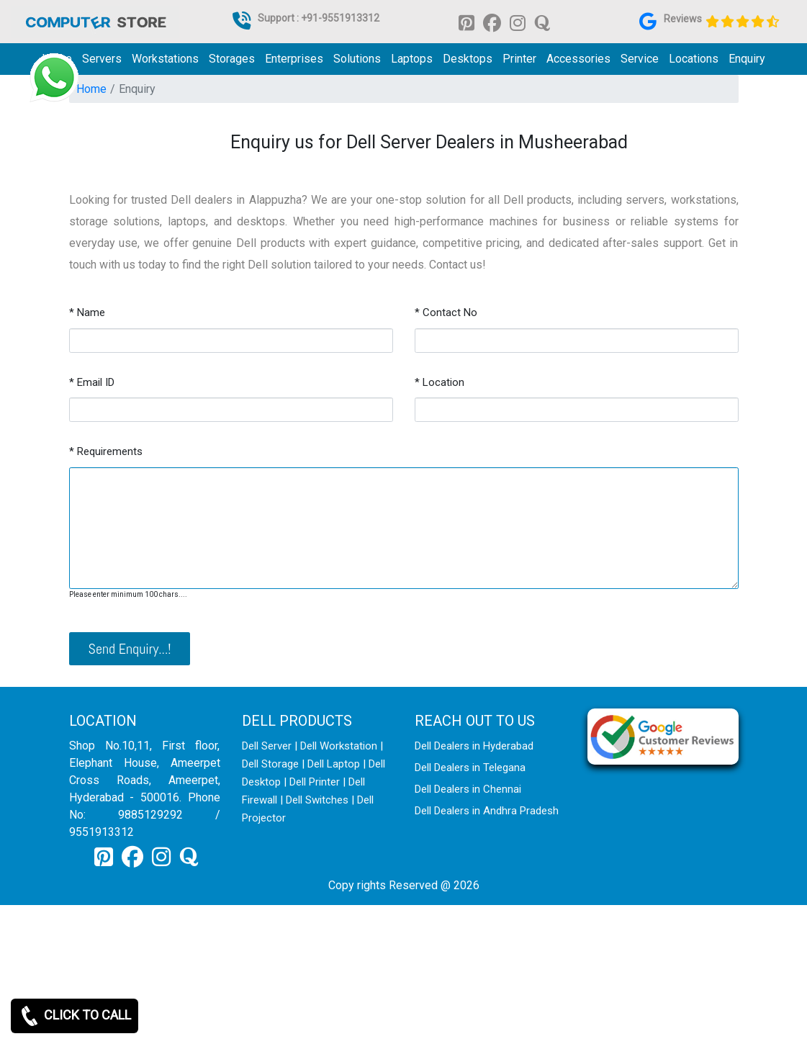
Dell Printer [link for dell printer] (314, 781)
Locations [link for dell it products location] (693, 59)
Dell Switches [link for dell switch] (317, 799)
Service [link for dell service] (640, 59)
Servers (102, 59)
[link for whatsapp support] (54, 78)
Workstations (165, 59)
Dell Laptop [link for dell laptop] (333, 763)
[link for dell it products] (95, 21)
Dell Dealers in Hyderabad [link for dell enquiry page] (474, 745)
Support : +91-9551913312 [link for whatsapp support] (318, 18)
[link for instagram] (517, 22)
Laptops (412, 59)
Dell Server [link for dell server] (267, 745)
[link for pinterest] (466, 22)
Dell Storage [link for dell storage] (270, 763)
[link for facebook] (492, 22)
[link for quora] (542, 22)
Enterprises (294, 59)
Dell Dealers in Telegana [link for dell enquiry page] (470, 767)
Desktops (467, 59)
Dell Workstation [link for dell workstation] (338, 745)
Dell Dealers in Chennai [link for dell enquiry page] (468, 789)
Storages (232, 59)
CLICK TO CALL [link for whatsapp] (74, 1015)
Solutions (357, 59)
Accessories (578, 59)
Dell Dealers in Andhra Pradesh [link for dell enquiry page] (487, 810)
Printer (519, 59)
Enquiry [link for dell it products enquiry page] (747, 59)
